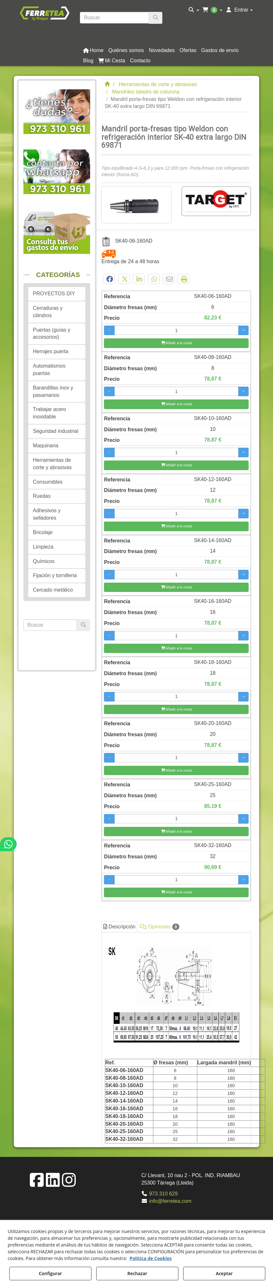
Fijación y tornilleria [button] (55, 575)
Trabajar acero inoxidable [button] (49, 413)
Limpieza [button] (43, 547)
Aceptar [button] (224, 1273)
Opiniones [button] (159, 927)
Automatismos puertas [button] (49, 369)
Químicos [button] (44, 561)
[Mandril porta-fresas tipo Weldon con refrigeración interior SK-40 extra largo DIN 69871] (136, 205)
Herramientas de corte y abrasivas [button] (52, 463)
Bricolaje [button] (43, 532)
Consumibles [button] (48, 482)
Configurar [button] (50, 1273)
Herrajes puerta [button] (50, 351)
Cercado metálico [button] (53, 590)
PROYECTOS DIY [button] (54, 293)
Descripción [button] (119, 926)
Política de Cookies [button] (151, 1258)
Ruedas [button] (42, 496)
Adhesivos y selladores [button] (47, 514)
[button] (44, 13)
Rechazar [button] (137, 1273)
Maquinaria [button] (45, 445)
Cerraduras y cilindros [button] (48, 311)
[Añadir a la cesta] (176, 343)
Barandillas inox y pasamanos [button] (53, 391)
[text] (114, 17)
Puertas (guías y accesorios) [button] (52, 333)
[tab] (176, 1039)
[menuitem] (194, 10)
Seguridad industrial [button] (55, 431)
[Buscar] (155, 18)
